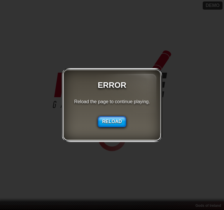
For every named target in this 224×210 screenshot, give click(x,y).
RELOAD (112, 121)
